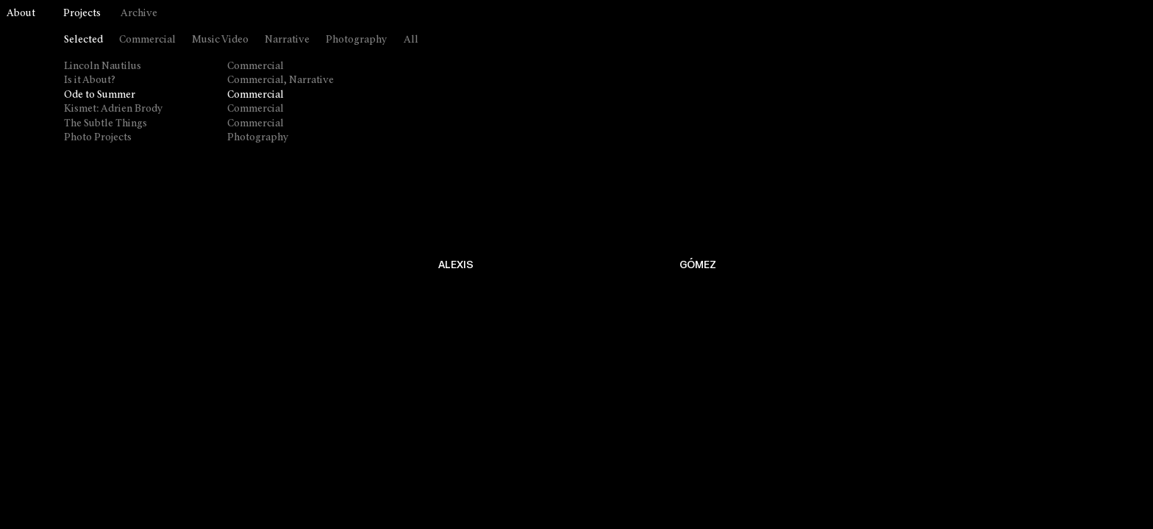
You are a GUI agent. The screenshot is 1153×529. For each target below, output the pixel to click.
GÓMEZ (697, 265)
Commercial (147, 40)
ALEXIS (456, 265)
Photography (357, 40)
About (21, 13)
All (411, 40)
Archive (139, 13)
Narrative (287, 40)
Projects (82, 13)
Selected (83, 40)
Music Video (220, 40)
